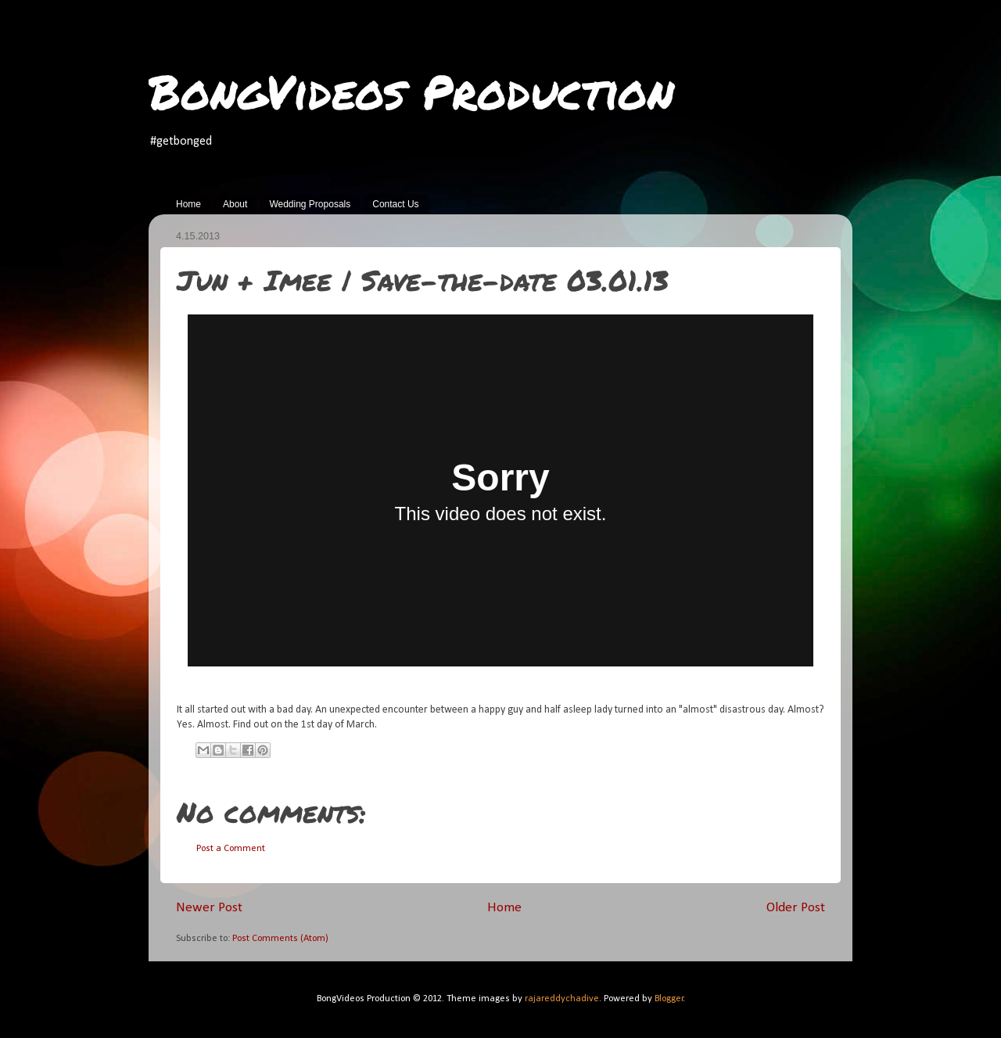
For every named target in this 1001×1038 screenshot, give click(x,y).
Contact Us (395, 204)
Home (188, 204)
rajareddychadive (562, 999)
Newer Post (209, 907)
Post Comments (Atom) (280, 938)
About (235, 204)
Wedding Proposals (309, 204)
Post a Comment (230, 848)
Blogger (669, 999)
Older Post (795, 907)
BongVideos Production (411, 90)
